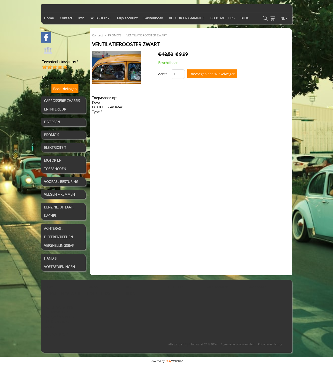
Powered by (166, 361)
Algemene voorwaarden (238, 344)
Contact (66, 18)
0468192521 (59, 334)
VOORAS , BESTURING (61, 181)
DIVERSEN (52, 122)
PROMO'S (51, 134)
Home (49, 18)
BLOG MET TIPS (222, 18)
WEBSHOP (100, 18)
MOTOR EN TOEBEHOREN (55, 164)
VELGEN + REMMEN (59, 194)
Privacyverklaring (270, 344)
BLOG (244, 18)
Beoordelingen (65, 88)
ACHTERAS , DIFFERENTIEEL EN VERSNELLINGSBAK (59, 237)
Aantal (163, 74)
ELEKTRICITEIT (55, 147)
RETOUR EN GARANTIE (186, 18)
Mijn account (127, 18)
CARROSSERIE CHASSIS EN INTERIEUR (62, 105)
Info (81, 18)
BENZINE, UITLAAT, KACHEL (59, 211)
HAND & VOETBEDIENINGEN (59, 262)
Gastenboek (153, 18)
